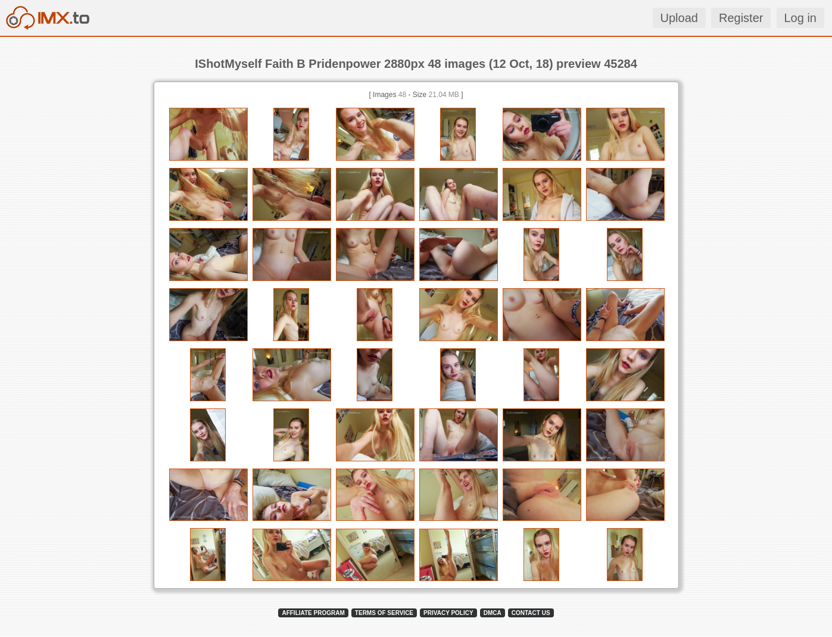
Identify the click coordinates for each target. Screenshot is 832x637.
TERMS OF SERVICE (384, 613)
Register (741, 17)
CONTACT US (531, 613)
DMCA (492, 613)
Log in (800, 17)
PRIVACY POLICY (448, 613)
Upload (679, 17)
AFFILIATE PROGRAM (313, 613)
